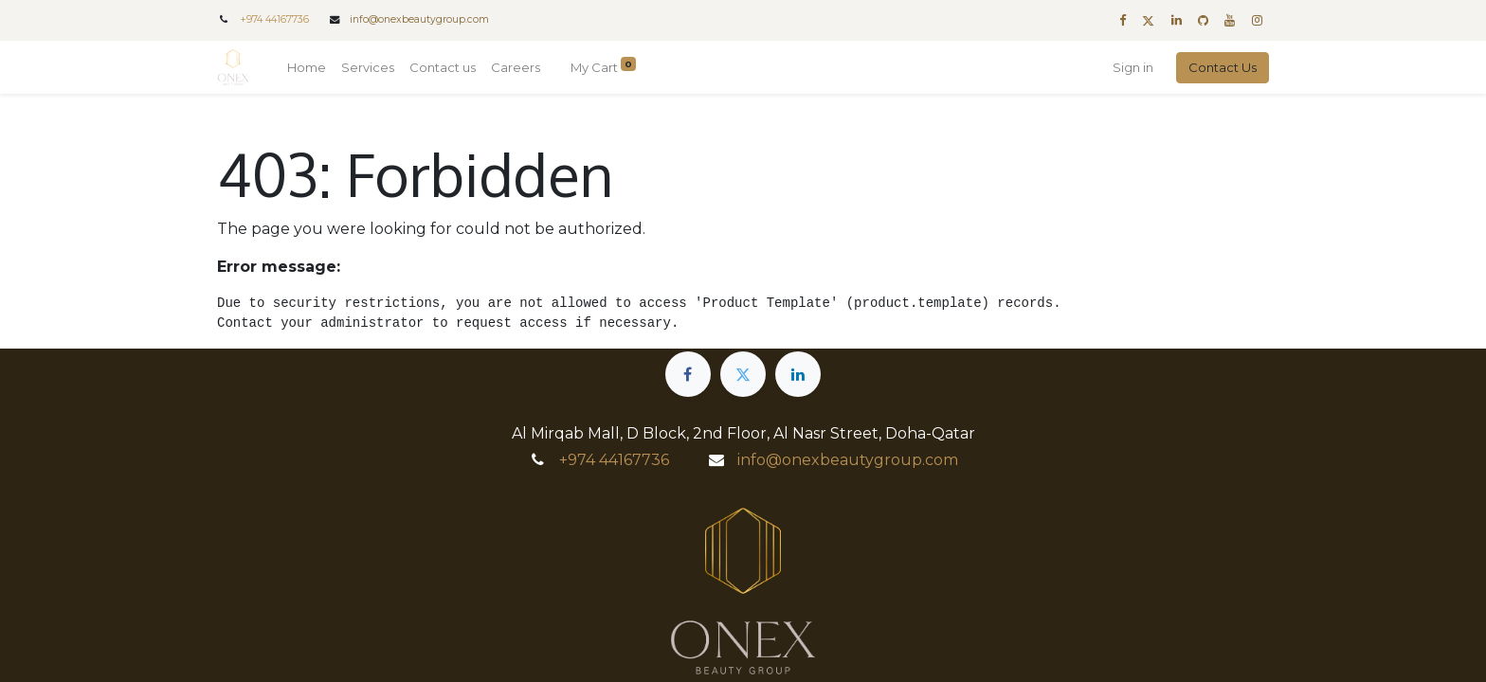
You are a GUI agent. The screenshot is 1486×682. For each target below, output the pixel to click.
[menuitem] (307, 68)
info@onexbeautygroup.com (419, 19)
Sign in (1133, 67)
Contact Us (1222, 67)
